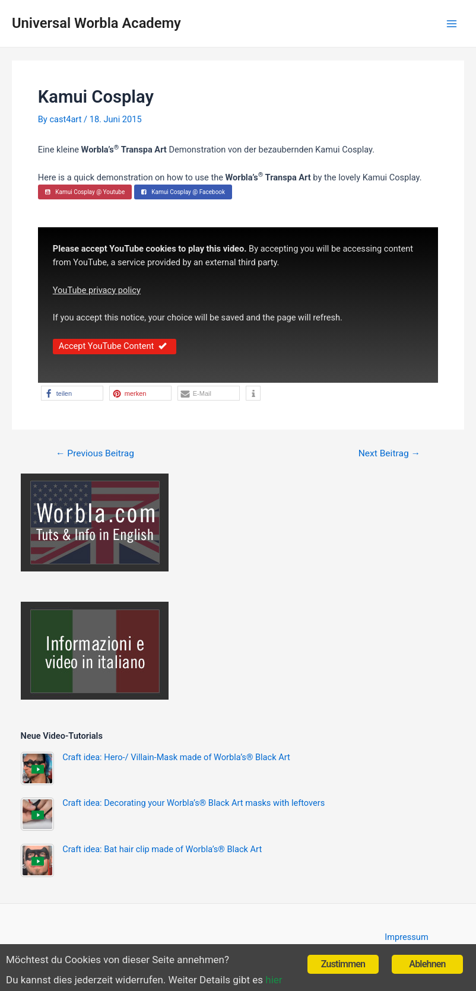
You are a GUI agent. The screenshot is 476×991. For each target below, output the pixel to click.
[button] (72, 393)
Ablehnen (427, 964)
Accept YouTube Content (114, 346)
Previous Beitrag (95, 454)
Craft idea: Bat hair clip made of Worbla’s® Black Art (162, 849)
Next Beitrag (389, 454)
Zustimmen (343, 964)
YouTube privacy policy (97, 290)
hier (273, 980)
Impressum (406, 937)
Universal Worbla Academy (96, 23)
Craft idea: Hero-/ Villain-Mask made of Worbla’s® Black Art (176, 757)
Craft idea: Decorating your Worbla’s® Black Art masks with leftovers (193, 803)
